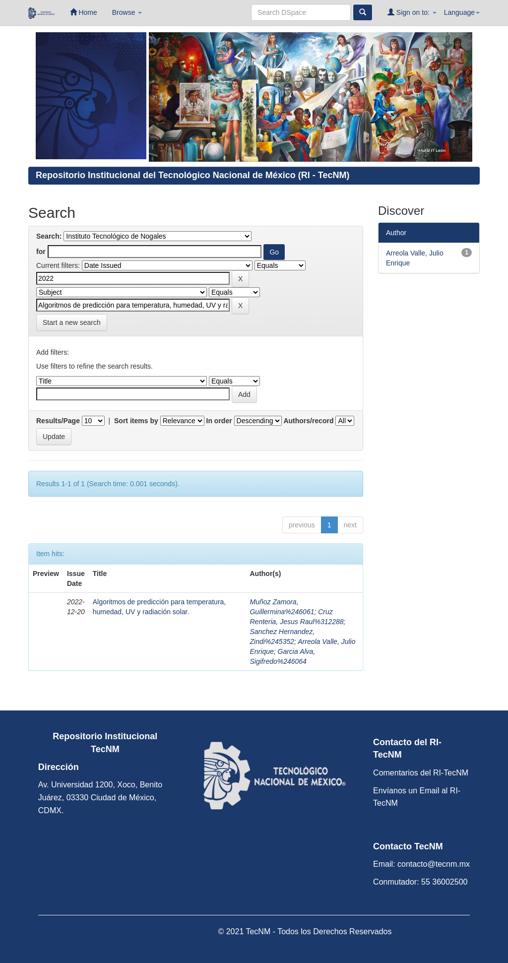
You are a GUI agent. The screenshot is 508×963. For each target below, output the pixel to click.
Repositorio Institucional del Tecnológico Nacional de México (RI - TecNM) (192, 175)
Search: (49, 236)
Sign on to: (412, 12)
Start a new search (72, 322)
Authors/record (308, 421)
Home (83, 12)
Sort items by (136, 421)
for (41, 252)
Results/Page (58, 421)
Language (462, 12)
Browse (127, 12)
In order (219, 421)
